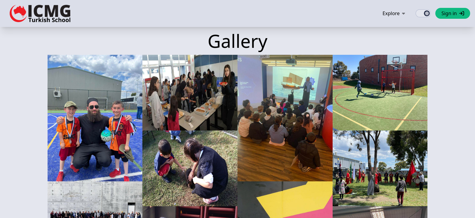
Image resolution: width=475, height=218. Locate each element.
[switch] (423, 13)
